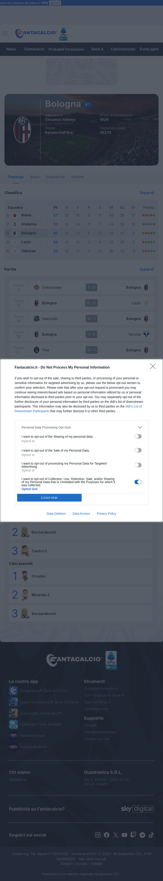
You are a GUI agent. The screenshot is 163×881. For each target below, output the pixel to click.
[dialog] (81, 440)
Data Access (81, 513)
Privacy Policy (106, 513)
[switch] (138, 436)
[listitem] (82, 427)
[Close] (154, 367)
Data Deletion (56, 513)
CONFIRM (49, 497)
